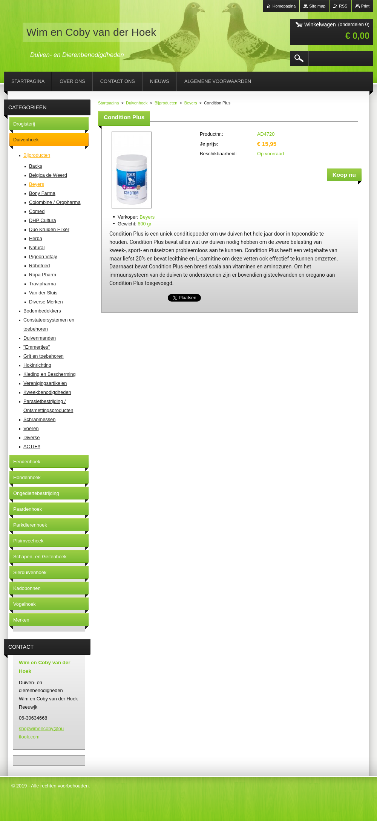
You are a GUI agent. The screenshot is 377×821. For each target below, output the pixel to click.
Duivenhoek (136, 103)
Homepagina (284, 6)
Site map (317, 6)
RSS (343, 6)
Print (365, 6)
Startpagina (108, 103)
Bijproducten (166, 103)
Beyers (190, 103)
